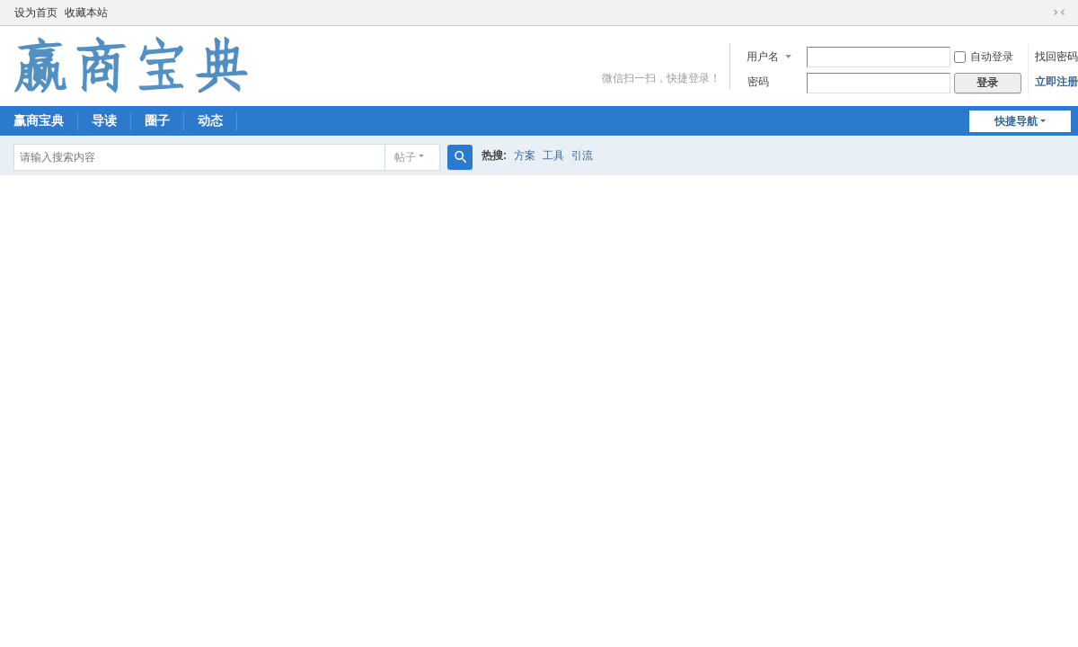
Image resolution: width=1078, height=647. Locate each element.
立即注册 (1056, 81)
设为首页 (35, 12)
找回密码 (1056, 56)
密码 (758, 81)
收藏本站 (86, 12)
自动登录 (983, 56)
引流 (582, 155)
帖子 (405, 157)
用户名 (763, 56)
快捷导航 (1016, 121)
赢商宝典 (38, 120)
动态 (210, 120)
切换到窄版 (1059, 12)
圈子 (157, 120)
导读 (104, 120)
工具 (553, 155)
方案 (524, 155)
